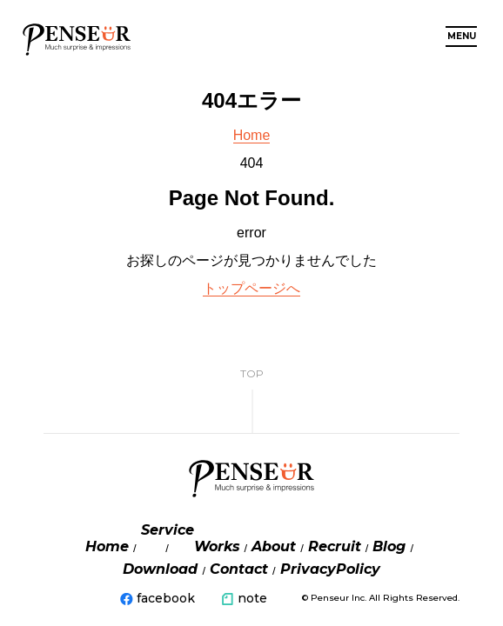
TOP (252, 373)
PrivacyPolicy (330, 569)
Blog (389, 546)
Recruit (334, 546)
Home (252, 135)
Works (217, 546)
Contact (239, 569)
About (274, 546)
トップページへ (251, 288)
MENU (461, 37)
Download (160, 569)
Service (167, 530)
